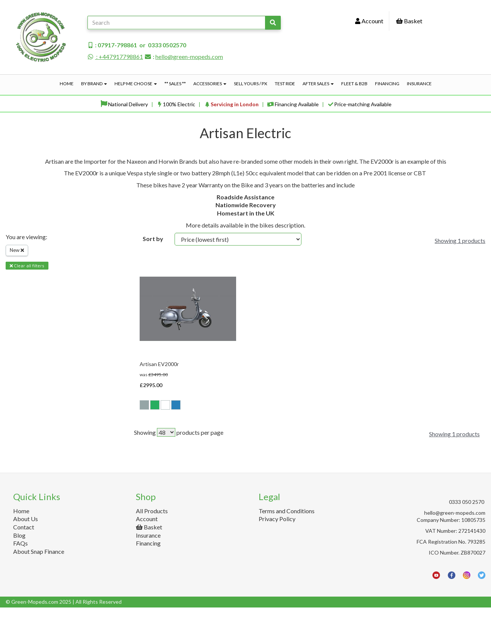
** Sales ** (175, 83)
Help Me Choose (135, 83)
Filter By (20, 292)
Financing (387, 83)
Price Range (24, 415)
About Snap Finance (38, 564)
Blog (19, 548)
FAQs (20, 556)
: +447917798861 (115, 56)
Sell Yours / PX (250, 83)
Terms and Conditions (287, 524)
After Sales (318, 83)
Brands (18, 322)
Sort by (153, 238)
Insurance (419, 83)
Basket (409, 20)
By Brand (94, 83)
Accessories (209, 83)
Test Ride (285, 83)
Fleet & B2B (354, 83)
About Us (25, 532)
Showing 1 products (460, 240)
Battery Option (30, 385)
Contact (23, 540)
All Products (152, 524)
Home (67, 83)
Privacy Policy (277, 532)
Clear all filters (27, 265)
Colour (18, 352)
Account (369, 20)
